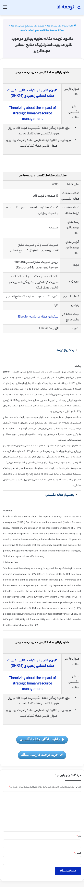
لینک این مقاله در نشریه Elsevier (38, 317)
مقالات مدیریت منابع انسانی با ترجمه (27, 26)
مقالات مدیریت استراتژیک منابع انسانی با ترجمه (42, 30)
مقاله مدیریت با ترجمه (57, 26)
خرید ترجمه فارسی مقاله (42, 755)
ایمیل (77, 853)
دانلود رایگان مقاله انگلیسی (41, 739)
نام (79, 837)
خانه (72, 26)
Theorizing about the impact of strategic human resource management (32, 113)
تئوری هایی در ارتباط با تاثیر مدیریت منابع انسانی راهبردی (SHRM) (32, 93)
